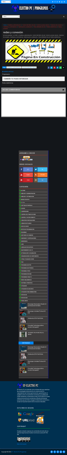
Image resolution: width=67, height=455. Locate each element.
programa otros (25, 271)
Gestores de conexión (56, 25)
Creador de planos (26, 223)
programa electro (26, 265)
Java (22, 244)
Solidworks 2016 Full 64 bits (35, 318)
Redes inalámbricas (52, 26)
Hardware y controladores (10, 26)
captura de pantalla (26, 205)
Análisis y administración (14, 25)
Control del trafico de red (29, 25)
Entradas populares (26, 343)
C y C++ (23, 202)
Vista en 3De (24, 297)
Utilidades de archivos (27, 289)
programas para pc (26, 277)
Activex (23, 190)
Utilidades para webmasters (28, 292)
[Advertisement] (33, 134)
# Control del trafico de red (29, 67)
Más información (21, 444)
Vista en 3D (24, 294)
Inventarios (24, 241)
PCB (22, 262)
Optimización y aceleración (25, 26)
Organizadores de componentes (30, 256)
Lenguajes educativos (27, 247)
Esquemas (24, 232)
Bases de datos (25, 199)
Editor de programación (27, 229)
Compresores (25, 211)
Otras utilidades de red (39, 26)
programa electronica (27, 268)
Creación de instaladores (28, 220)
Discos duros (25, 226)
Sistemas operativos (26, 283)
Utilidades (24, 286)
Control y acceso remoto (43, 25)
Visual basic (24, 300)
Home (5, 25)
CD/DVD (23, 208)
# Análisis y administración (14, 67)
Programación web (26, 274)
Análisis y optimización (27, 196)
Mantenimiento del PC (27, 250)
